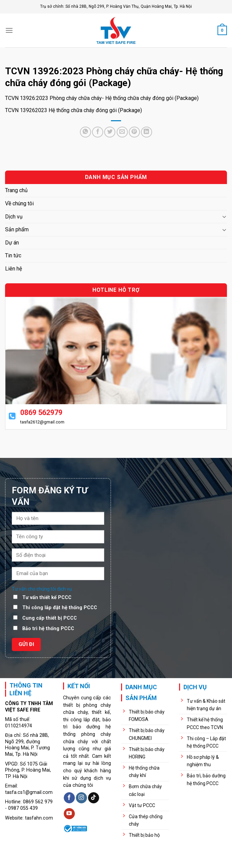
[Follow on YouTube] (69, 814)
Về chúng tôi (19, 203)
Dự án (12, 242)
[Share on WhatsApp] (85, 132)
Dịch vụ (14, 216)
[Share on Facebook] (97, 132)
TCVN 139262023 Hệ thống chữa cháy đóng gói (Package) (73, 110)
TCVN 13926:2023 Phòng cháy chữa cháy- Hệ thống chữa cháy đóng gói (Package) (102, 98)
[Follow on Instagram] (81, 798)
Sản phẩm (17, 229)
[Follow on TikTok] (93, 798)
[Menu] (9, 30)
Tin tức (13, 255)
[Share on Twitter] (109, 132)
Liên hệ (13, 268)
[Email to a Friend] (122, 132)
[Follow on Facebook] (69, 798)
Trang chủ (16, 190)
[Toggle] (224, 216)
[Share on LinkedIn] (146, 132)
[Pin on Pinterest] (134, 132)
